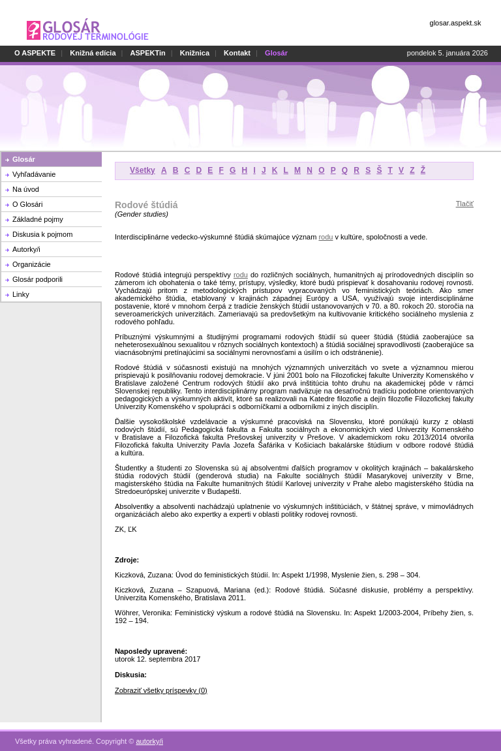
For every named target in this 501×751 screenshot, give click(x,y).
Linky (20, 294)
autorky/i (149, 741)
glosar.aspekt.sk (455, 23)
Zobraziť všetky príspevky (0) (161, 690)
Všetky (142, 170)
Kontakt (237, 53)
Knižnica (194, 53)
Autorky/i (26, 249)
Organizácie (31, 264)
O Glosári (27, 204)
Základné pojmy (37, 219)
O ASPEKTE (34, 53)
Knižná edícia (92, 53)
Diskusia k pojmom (42, 234)
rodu (325, 237)
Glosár (23, 159)
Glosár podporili (37, 279)
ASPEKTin (148, 53)
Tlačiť (465, 203)
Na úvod (25, 189)
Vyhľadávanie (33, 174)
